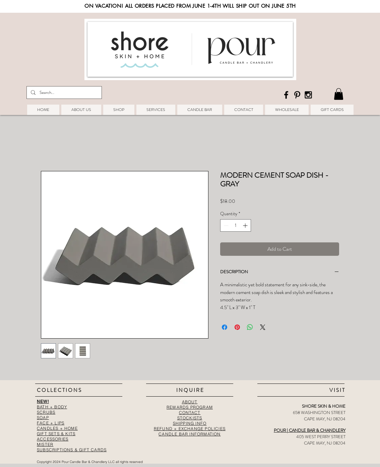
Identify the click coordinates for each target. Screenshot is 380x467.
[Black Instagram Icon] (308, 95)
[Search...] (63, 92)
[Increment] (246, 225)
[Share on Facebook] (224, 327)
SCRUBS (46, 412)
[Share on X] (263, 327)
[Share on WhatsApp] (250, 327)
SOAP (43, 417)
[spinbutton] (236, 225)
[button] (338, 94)
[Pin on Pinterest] (237, 327)
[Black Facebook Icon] (286, 95)
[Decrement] (225, 225)
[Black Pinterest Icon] (297, 95)
